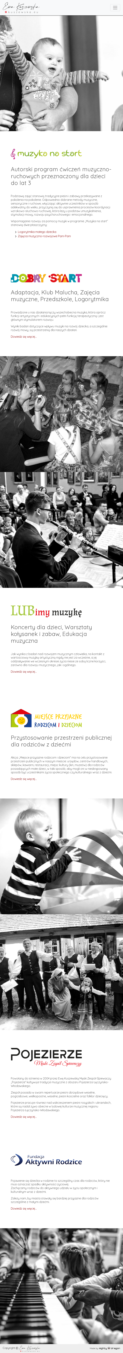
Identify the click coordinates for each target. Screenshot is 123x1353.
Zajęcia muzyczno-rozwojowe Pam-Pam (44, 236)
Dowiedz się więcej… (24, 671)
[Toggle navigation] (115, 7)
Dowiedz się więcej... (24, 336)
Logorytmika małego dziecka (37, 232)
